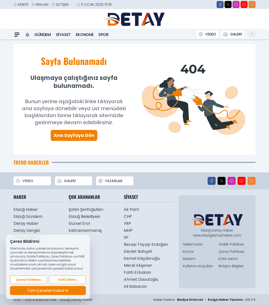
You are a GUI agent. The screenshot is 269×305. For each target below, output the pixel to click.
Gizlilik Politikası (231, 244)
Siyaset (63, 34)
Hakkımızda (192, 244)
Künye (23, 4)
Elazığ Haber (25, 209)
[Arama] (252, 34)
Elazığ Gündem (28, 216)
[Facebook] (220, 4)
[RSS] (252, 4)
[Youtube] (244, 4)
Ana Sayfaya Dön (74, 135)
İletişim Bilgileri (231, 266)
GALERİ (232, 34)
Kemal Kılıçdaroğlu (142, 258)
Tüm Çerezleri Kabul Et (47, 290)
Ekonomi (84, 34)
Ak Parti (131, 209)
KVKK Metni (228, 258)
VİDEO (207, 34)
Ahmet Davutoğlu (141, 279)
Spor (103, 34)
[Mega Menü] (16, 34)
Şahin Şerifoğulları (86, 209)
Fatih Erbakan (137, 272)
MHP (128, 230)
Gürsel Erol (79, 223)
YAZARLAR (110, 180)
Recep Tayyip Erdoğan (146, 244)
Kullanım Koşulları (198, 266)
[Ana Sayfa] (27, 34)
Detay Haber (26, 223)
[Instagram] (236, 4)
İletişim (62, 4)
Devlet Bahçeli (138, 251)
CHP (128, 216)
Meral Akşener (138, 265)
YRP (127, 223)
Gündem (42, 34)
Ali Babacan (135, 286)
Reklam (42, 4)
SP (126, 237)
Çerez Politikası (231, 251)
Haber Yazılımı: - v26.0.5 (204, 300)
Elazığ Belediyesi (84, 216)
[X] (228, 4)
